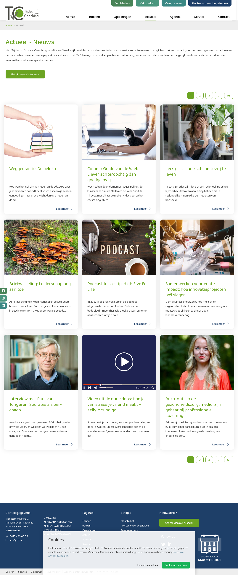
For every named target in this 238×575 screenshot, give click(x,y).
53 (228, 95)
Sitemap (22, 571)
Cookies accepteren (176, 565)
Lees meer (64, 209)
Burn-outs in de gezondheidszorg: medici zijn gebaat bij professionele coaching (193, 407)
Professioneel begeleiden (211, 3)
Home (9, 25)
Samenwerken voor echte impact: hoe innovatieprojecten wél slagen (195, 289)
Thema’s (70, 13)
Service (200, 13)
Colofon (10, 571)
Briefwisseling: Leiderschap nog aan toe (40, 286)
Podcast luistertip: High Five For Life (117, 286)
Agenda (176, 13)
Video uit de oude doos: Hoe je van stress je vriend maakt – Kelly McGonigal (115, 404)
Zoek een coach (129, 530)
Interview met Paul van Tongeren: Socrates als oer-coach (35, 404)
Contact (225, 13)
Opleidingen (123, 13)
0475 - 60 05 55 (17, 536)
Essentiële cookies (147, 565)
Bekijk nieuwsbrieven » (25, 74)
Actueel (151, 13)
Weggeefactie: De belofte (33, 168)
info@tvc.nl (14, 540)
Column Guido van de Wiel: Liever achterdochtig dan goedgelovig (112, 174)
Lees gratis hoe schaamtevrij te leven (195, 171)
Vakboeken (148, 3)
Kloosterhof (127, 521)
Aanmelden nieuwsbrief (179, 523)
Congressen (174, 3)
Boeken (95, 13)
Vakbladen (123, 3)
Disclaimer (36, 571)
